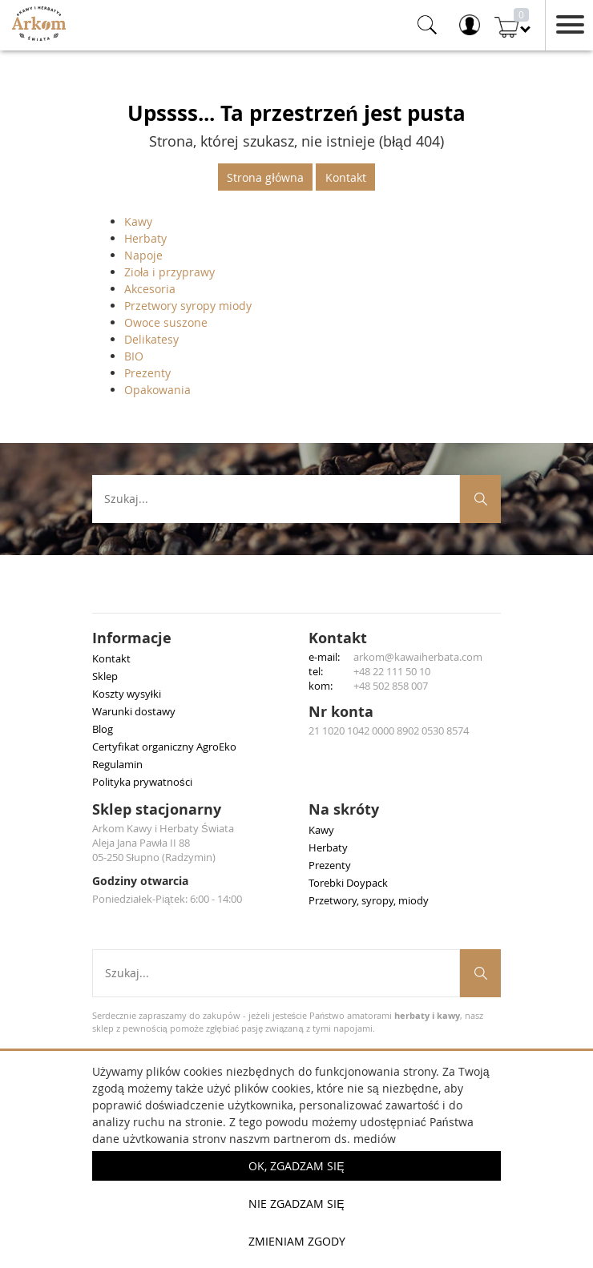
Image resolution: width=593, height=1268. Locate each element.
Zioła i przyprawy (169, 272)
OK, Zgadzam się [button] (296, 1165)
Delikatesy (151, 339)
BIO (133, 356)
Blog (102, 729)
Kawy (138, 221)
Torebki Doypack (348, 883)
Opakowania (157, 389)
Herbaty (145, 238)
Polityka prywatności (142, 782)
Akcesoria (149, 288)
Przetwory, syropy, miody (369, 900)
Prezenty (147, 372)
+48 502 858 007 (390, 685)
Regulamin (117, 764)
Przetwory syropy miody (188, 305)
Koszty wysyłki (126, 693)
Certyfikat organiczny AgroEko (164, 746)
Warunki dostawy (133, 711)
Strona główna (265, 177)
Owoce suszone (166, 322)
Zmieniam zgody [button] (296, 1241)
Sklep (105, 676)
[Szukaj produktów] (480, 499)
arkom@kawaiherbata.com (417, 657)
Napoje (143, 255)
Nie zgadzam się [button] (296, 1203)
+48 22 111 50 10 (391, 671)
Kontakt (345, 177)
